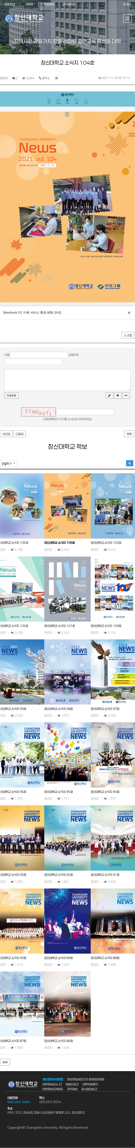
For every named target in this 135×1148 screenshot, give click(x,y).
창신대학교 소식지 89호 (58, 958)
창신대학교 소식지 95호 (58, 792)
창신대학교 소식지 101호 (59, 626)
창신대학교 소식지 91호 (105, 875)
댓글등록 (11, 395)
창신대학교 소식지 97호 (105, 709)
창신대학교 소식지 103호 (106, 542)
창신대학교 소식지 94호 (105, 792)
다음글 (19, 434)
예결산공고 (72, 1084)
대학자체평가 (90, 1084)
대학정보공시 (50, 1084)
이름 (7, 355)
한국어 (127, 4)
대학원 (29, 4)
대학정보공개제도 (52, 1089)
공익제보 (72, 1089)
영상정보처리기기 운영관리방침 (85, 1079)
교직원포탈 (68, 4)
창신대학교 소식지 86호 (58, 1041)
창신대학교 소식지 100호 (106, 626)
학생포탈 (49, 4)
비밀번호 (73, 355)
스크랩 (128, 335)
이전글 (6, 434)
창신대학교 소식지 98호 (58, 709)
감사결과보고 (89, 1089)
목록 (129, 434)
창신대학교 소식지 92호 (58, 875)
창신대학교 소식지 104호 (59, 542)
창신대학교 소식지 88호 (105, 958)
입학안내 (10, 4)
